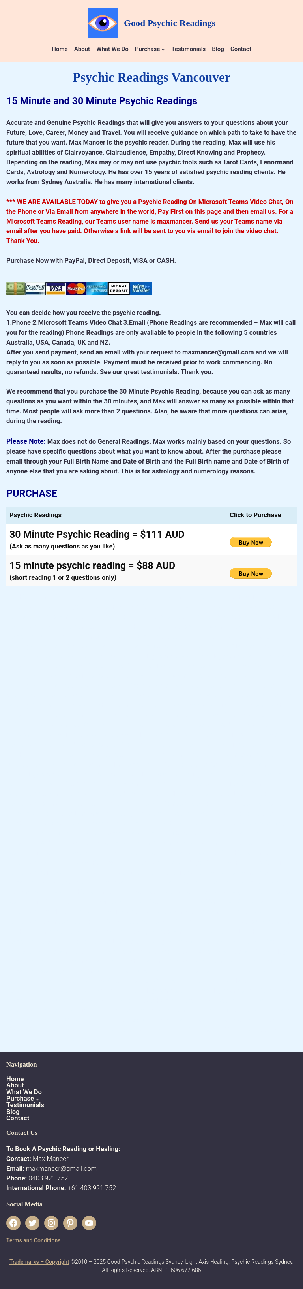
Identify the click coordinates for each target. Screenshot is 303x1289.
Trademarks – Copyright (39, 1262)
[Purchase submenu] (163, 49)
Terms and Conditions (33, 1240)
